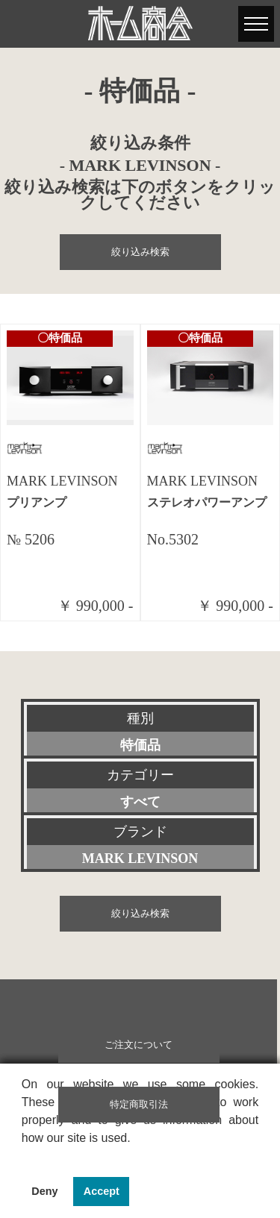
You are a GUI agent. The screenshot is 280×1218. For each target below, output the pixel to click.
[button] (24, 1157)
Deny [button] (44, 1191)
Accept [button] (101, 1191)
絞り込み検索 (140, 252)
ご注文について (138, 1045)
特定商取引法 (139, 1104)
